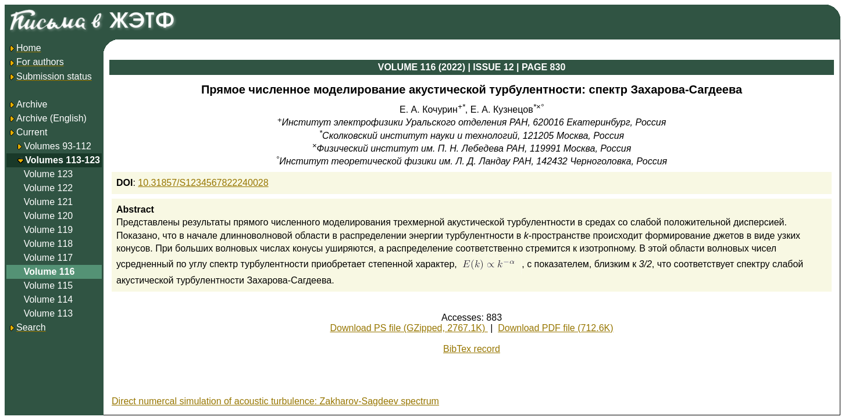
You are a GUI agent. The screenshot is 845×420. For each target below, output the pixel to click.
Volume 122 (48, 188)
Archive (27, 104)
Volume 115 (48, 285)
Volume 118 (48, 244)
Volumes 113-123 (62, 160)
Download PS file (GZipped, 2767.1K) (408, 328)
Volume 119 (48, 230)
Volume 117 (48, 258)
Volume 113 (48, 313)
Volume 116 (49, 272)
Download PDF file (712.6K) (555, 328)
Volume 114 (48, 299)
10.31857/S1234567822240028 (203, 183)
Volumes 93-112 (57, 146)
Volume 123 (48, 174)
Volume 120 (48, 216)
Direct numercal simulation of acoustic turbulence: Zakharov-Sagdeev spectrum (275, 401)
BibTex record (471, 349)
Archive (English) (47, 118)
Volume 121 (48, 202)
